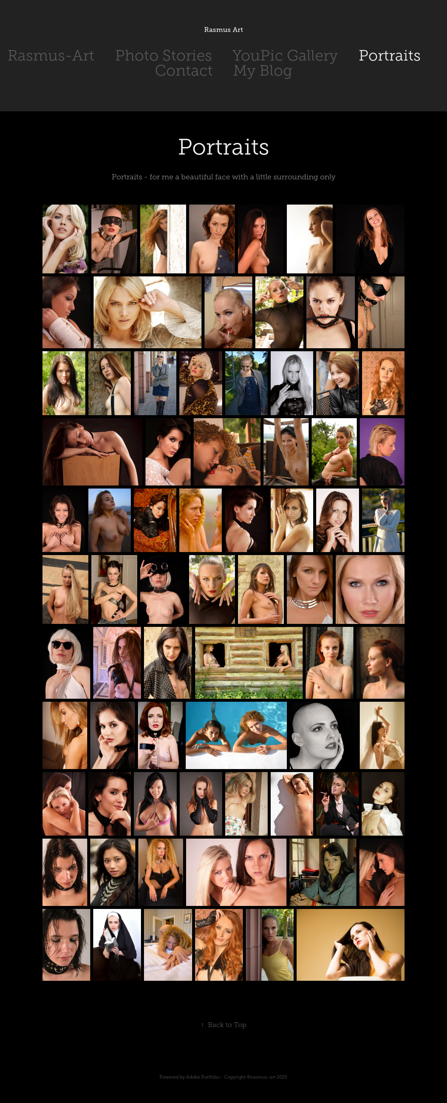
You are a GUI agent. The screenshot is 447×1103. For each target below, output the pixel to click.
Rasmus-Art (51, 55)
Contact (184, 70)
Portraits (390, 55)
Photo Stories (163, 55)
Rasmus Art (223, 29)
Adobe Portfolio (203, 1077)
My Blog (262, 70)
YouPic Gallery (285, 55)
